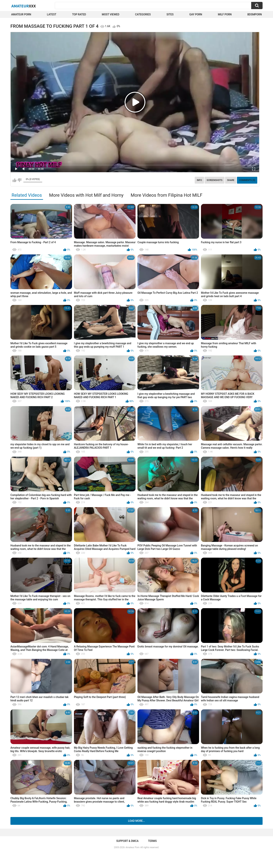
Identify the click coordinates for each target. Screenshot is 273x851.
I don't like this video (19, 180)
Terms (152, 840)
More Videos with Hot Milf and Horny (86, 195)
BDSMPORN (254, 14)
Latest (51, 14)
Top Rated (79, 14)
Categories (143, 14)
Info (199, 180)
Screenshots (214, 180)
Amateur (23, 6)
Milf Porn (224, 14)
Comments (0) (247, 180)
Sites (169, 14)
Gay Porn (195, 14)
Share (230, 180)
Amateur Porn (21, 14)
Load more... (136, 820)
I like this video (14, 180)
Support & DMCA (127, 840)
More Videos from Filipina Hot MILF (166, 195)
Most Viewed (110, 14)
